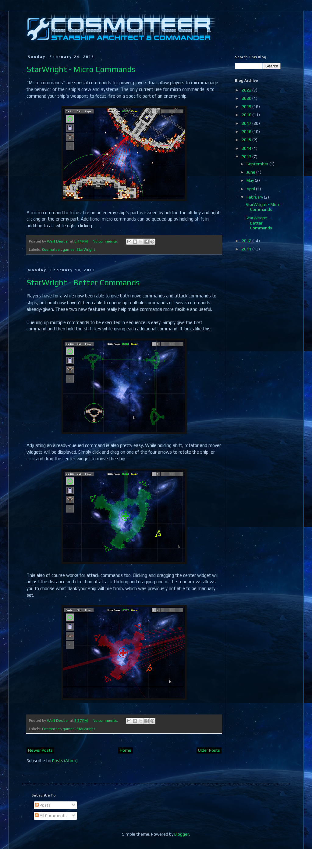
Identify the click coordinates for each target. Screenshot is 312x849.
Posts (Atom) (65, 760)
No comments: (106, 241)
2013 (247, 156)
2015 (247, 139)
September (257, 163)
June (251, 172)
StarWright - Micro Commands (81, 69)
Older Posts (209, 750)
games (69, 249)
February (255, 197)
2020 (247, 98)
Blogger (181, 834)
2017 (247, 123)
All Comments (51, 815)
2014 (247, 148)
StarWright (85, 249)
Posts (43, 805)
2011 (247, 248)
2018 (247, 114)
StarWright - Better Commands (83, 282)
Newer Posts (40, 750)
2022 (247, 90)
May (250, 180)
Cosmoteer (51, 249)
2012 (247, 240)
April (251, 188)
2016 (247, 131)
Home (125, 750)
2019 (247, 106)
